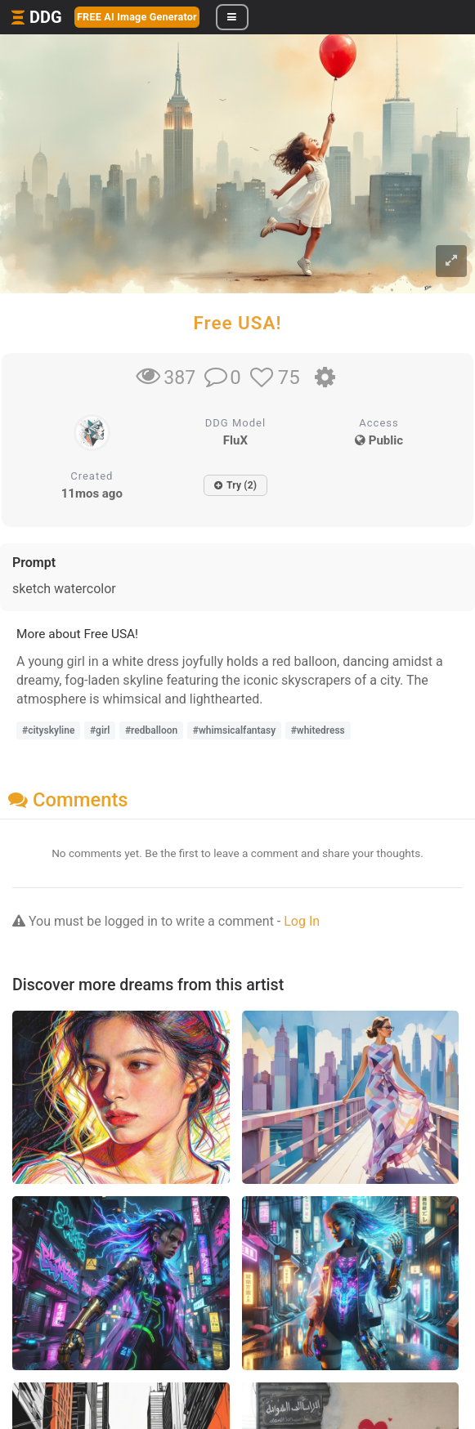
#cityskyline (48, 730)
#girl (100, 730)
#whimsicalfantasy (234, 730)
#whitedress (318, 730)
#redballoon (151, 730)
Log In (302, 921)
